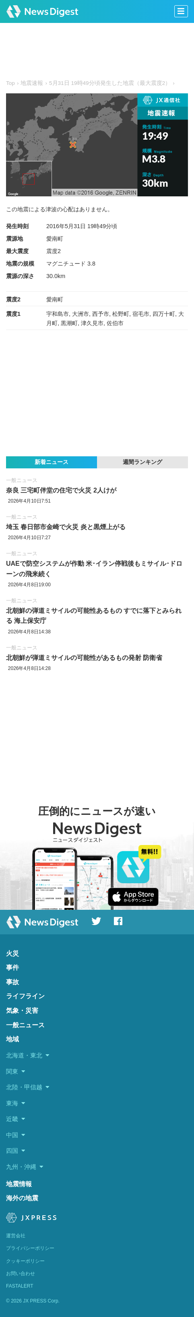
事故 (12, 982)
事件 (12, 967)
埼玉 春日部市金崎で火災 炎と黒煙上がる (66, 527)
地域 (12, 1039)
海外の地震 (22, 1198)
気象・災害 (22, 1010)
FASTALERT (19, 1286)
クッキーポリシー (25, 1261)
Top (10, 83)
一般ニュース (21, 480)
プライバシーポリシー (30, 1248)
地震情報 (19, 1184)
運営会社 (15, 1236)
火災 (12, 953)
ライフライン (25, 996)
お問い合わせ (20, 1273)
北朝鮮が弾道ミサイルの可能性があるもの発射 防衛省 (84, 657)
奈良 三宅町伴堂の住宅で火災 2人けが (61, 490)
